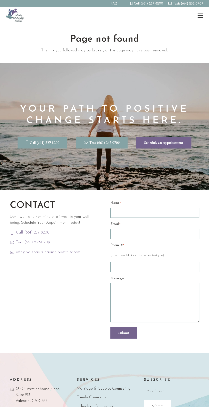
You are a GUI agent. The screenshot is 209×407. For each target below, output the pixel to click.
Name (115, 203)
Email (115, 224)
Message (117, 278)
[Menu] (200, 15)
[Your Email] (171, 391)
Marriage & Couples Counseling (104, 389)
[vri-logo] (15, 15)
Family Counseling (92, 397)
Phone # (117, 245)
